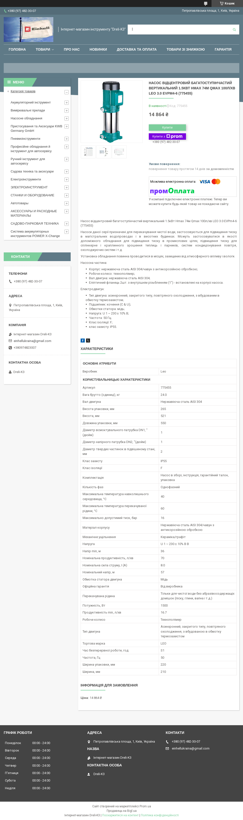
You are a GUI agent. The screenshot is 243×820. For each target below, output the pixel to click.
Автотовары (20, 203)
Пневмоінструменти (25, 138)
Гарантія (223, 49)
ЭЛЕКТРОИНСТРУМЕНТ (29, 187)
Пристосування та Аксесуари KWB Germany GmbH (36, 128)
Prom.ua (145, 806)
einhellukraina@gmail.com (32, 341)
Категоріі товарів (23, 91)
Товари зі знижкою (186, 49)
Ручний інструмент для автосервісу (28, 161)
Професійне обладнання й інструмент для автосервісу (31, 149)
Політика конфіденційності (160, 815)
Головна (17, 49)
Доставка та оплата (137, 49)
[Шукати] (234, 29)
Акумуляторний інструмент (31, 102)
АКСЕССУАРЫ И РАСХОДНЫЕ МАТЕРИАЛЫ (34, 213)
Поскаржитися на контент (120, 815)
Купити (167, 127)
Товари (43, 49)
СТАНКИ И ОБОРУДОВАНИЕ (32, 195)
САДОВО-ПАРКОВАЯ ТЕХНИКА (35, 223)
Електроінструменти (26, 179)
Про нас (72, 49)
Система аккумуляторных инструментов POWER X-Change (35, 234)
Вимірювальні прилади (28, 110)
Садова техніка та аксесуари (32, 171)
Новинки (98, 49)
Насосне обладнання (26, 118)
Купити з (167, 136)
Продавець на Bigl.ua (122, 811)
